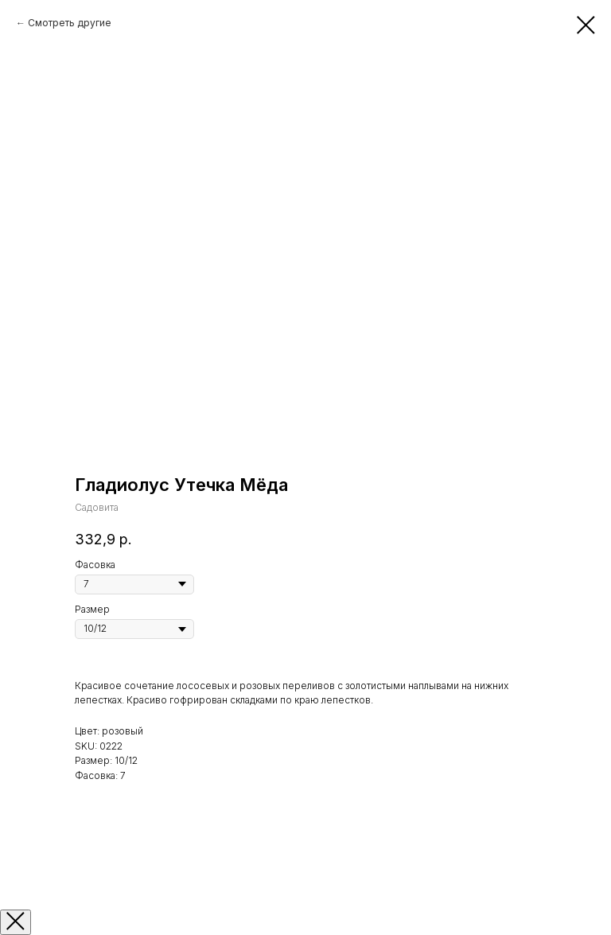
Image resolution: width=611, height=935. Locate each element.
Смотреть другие (69, 23)
